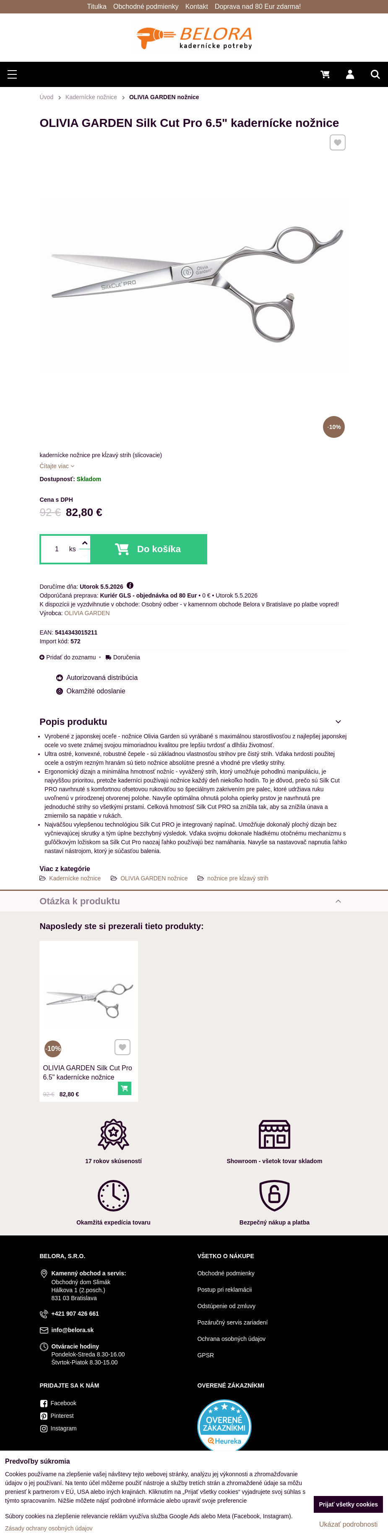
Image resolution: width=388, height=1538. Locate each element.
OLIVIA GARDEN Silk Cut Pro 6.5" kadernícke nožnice (87, 1070)
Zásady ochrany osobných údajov (49, 1528)
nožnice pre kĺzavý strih (237, 878)
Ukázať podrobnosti (348, 1524)
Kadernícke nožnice (75, 878)
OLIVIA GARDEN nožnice (153, 878)
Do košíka (159, 549)
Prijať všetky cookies (348, 1504)
